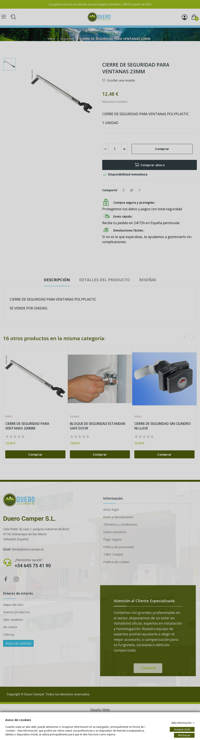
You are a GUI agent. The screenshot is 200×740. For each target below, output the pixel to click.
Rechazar (184, 735)
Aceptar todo (182, 729)
